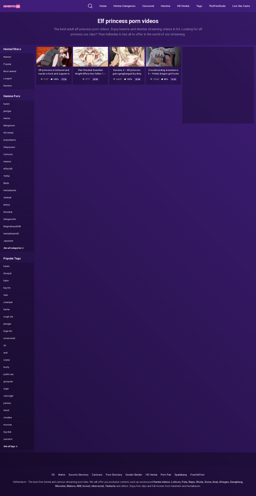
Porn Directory (114, 474)
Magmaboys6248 (12, 226)
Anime (6, 204)
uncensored (9, 338)
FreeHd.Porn (197, 474)
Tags (199, 6)
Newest (7, 57)
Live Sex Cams (241, 6)
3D (53, 474)
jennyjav (7, 111)
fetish (6, 410)
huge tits (7, 331)
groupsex (8, 381)
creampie (8, 302)
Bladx (6, 183)
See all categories (13, 248)
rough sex (8, 316)
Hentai (6, 118)
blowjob (7, 273)
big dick (7, 432)
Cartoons (8, 154)
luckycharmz (9, 140)
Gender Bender (134, 474)
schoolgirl (8, 396)
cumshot (7, 439)
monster (7, 424)
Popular (7, 64)
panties (7, 403)
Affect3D (8, 168)
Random (7, 85)
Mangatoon (9, 125)
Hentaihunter (9, 190)
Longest (7, 78)
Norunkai (7, 212)
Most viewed (9, 71)
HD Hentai (183, 6)
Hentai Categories (124, 6)
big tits (6, 288)
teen (5, 295)
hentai (6, 309)
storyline (7, 417)
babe (6, 280)
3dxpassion (9, 147)
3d (4, 345)
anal (5, 352)
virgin (6, 388)
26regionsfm (9, 219)
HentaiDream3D (11, 233)
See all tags (10, 446)
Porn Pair (166, 474)
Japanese (8, 241)
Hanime (165, 6)
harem (6, 104)
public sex (8, 374)
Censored (148, 6)
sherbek (7, 197)
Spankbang (181, 474)
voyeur (6, 360)
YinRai (6, 176)
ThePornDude (217, 6)
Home (103, 6)
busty (6, 367)
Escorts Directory (78, 474)
